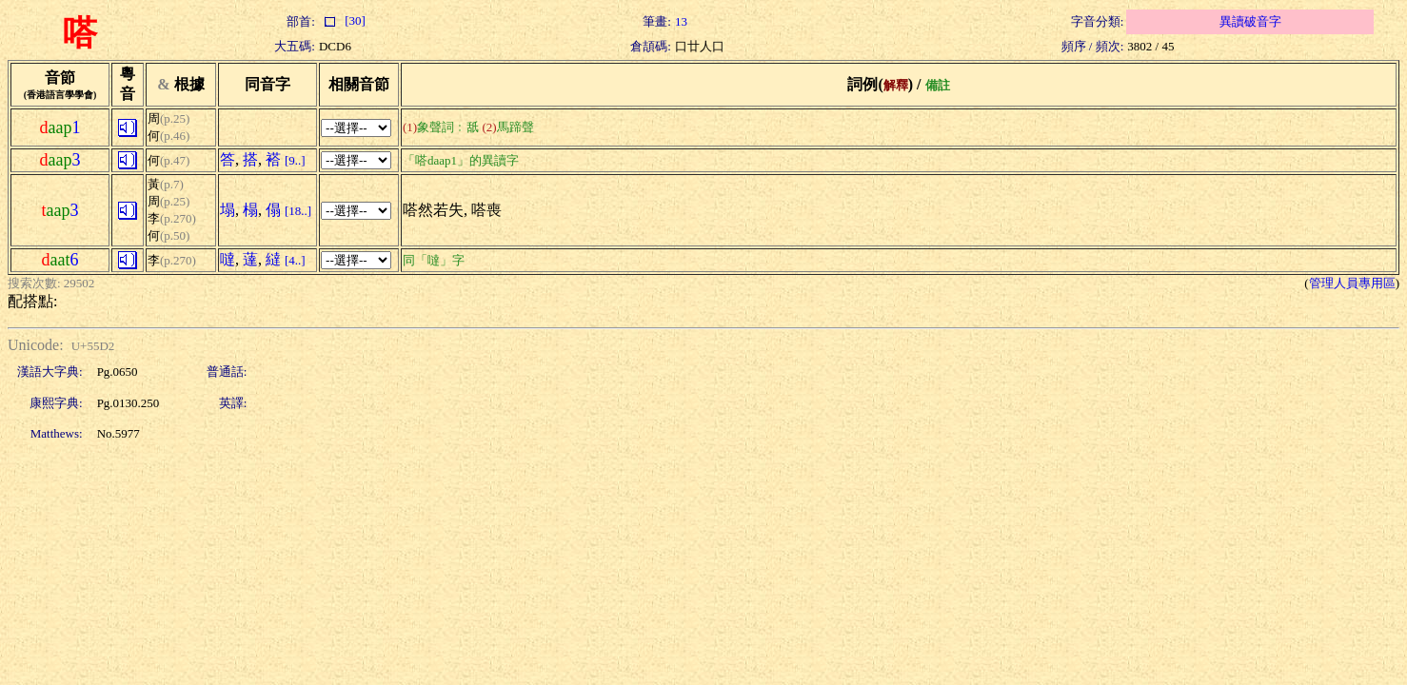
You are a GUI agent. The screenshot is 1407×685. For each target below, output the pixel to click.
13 (681, 21)
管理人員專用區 (1352, 283)
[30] (342, 20)
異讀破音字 (1250, 21)
